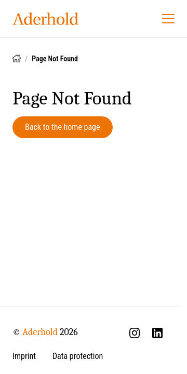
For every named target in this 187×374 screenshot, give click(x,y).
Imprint (24, 356)
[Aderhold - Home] (45, 18)
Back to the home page (62, 127)
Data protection (77, 356)
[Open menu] (168, 18)
